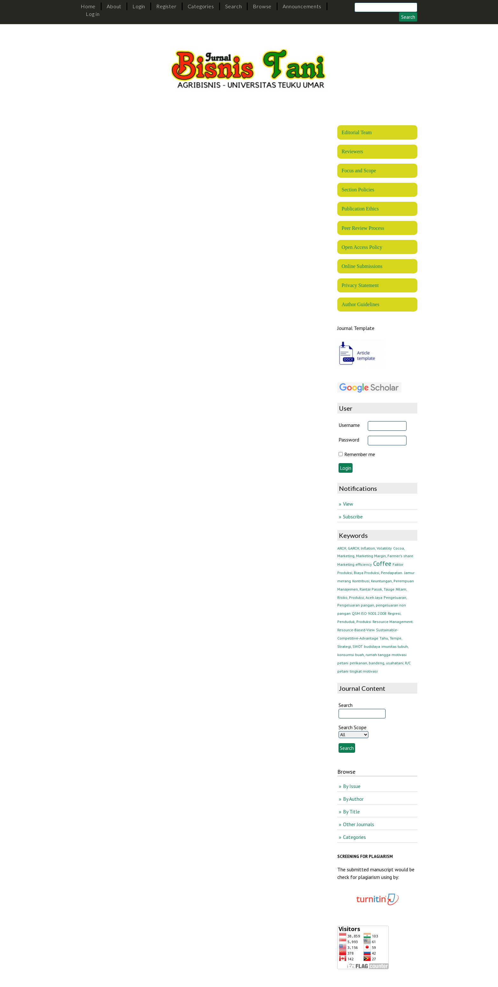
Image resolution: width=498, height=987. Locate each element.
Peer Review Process (362, 228)
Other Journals (358, 824)
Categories (201, 6)
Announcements (302, 6)
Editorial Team (356, 132)
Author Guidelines (360, 304)
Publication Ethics (360, 208)
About (114, 6)
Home (88, 6)
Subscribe (353, 516)
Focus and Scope (358, 170)
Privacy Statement (360, 285)
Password (349, 439)
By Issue (351, 786)
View (348, 504)
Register (166, 6)
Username (349, 425)
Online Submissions (361, 266)
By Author (353, 799)
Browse (262, 6)
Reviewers (352, 151)
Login (138, 6)
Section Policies (357, 189)
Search (233, 6)
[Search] (385, 7)
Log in (93, 14)
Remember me (359, 454)
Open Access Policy (361, 247)
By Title (351, 811)
